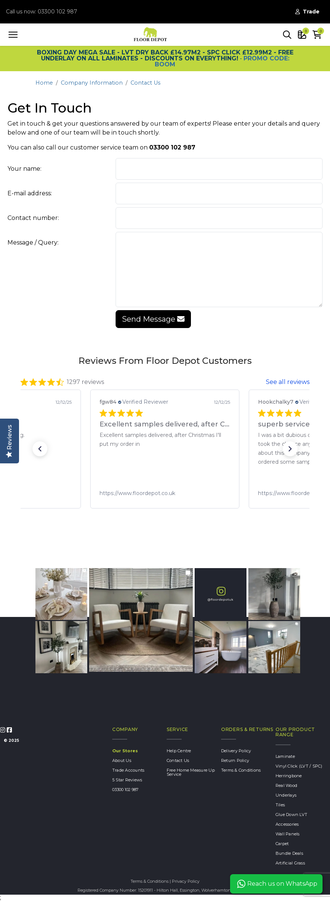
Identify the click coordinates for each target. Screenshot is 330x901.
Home (44, 82)
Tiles (280, 804)
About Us (121, 760)
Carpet (282, 843)
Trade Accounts (128, 770)
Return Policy (235, 760)
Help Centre (179, 750)
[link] (165, 493)
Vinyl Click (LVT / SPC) (299, 766)
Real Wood (286, 785)
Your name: (24, 168)
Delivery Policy (236, 750)
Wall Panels (288, 834)
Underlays (286, 795)
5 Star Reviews (127, 779)
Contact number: (33, 217)
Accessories (287, 824)
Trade (307, 11)
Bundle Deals (289, 853)
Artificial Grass (290, 863)
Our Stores (125, 750)
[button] (287, 34)
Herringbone (289, 775)
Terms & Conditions (241, 770)
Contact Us (145, 82)
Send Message (153, 319)
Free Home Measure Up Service (191, 772)
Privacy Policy (185, 881)
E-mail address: (29, 193)
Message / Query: (33, 242)
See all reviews (287, 381)
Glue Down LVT (291, 814)
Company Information (92, 82)
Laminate (285, 756)
